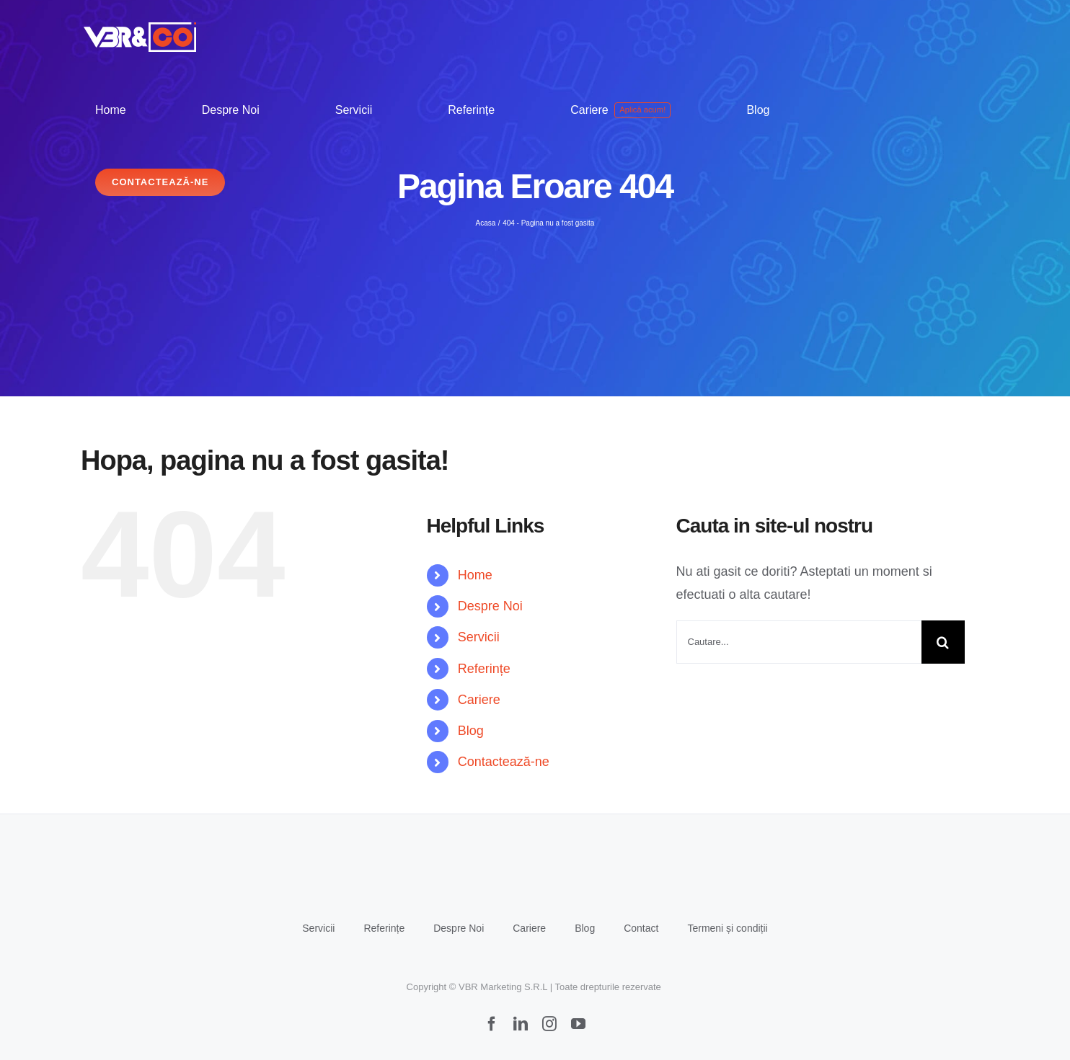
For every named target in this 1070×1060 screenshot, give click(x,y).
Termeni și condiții (727, 928)
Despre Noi (490, 606)
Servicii (479, 637)
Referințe (484, 669)
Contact (641, 928)
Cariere (479, 699)
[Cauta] (943, 642)
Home (475, 575)
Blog (471, 730)
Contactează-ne (503, 761)
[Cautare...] (798, 642)
